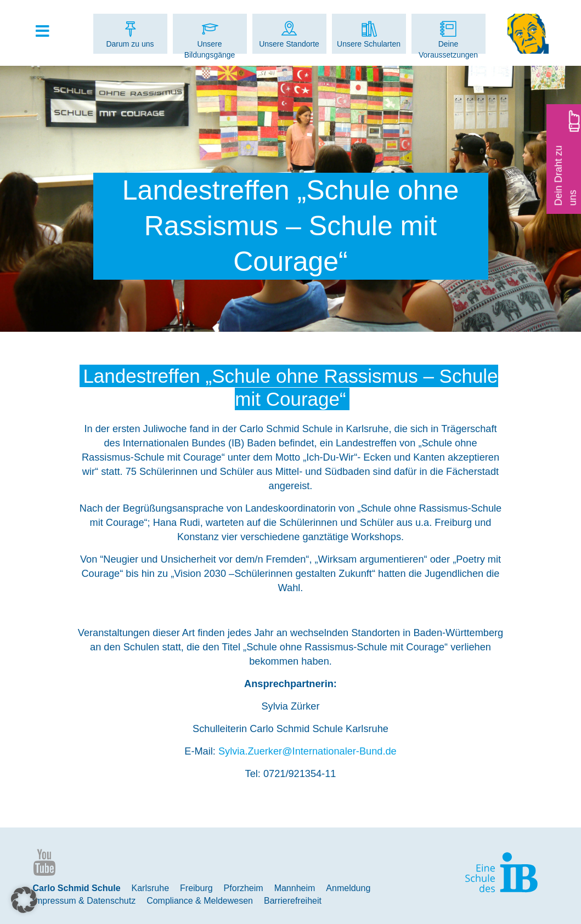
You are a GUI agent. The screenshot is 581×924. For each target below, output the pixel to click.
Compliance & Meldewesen (199, 900)
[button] (24, 900)
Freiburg (196, 888)
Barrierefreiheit (292, 900)
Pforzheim (243, 888)
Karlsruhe (150, 888)
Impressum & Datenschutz (84, 900)
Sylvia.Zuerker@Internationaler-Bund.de (307, 751)
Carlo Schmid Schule (77, 888)
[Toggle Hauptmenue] (48, 32)
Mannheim (294, 888)
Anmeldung (348, 888)
